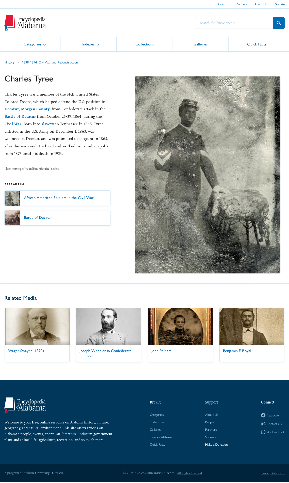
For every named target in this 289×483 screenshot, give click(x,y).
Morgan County (36, 109)
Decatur (11, 109)
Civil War (13, 124)
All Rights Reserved (189, 474)
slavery (48, 124)
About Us (261, 4)
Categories (32, 44)
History (9, 62)
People (209, 422)
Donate (279, 4)
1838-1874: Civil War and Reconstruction (51, 62)
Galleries (200, 44)
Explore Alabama (160, 437)
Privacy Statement (272, 474)
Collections (144, 44)
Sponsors (223, 4)
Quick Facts (256, 44)
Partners (241, 4)
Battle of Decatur (20, 116)
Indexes (88, 44)
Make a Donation (216, 445)
